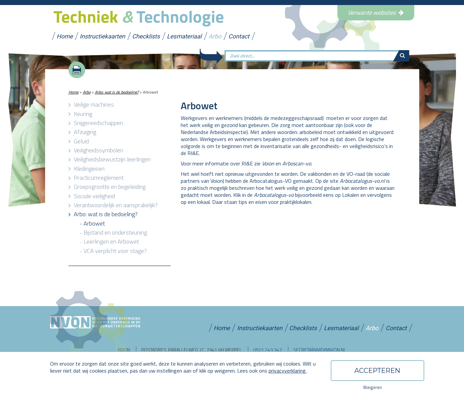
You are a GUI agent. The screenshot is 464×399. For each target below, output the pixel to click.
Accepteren (377, 371)
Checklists (146, 35)
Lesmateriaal (184, 35)
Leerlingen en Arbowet (111, 241)
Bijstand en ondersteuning (115, 232)
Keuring (83, 113)
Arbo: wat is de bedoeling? (117, 92)
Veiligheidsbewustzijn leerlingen (112, 159)
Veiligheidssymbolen (98, 150)
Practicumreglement (99, 177)
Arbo (215, 35)
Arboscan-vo (296, 163)
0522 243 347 (267, 349)
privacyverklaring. (288, 371)
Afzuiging (85, 131)
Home (65, 35)
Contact (239, 35)
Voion (268, 163)
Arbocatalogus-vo (274, 195)
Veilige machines (94, 104)
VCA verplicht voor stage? (115, 250)
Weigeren (372, 387)
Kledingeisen (89, 168)
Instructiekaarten (103, 35)
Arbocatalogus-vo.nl (362, 181)
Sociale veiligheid (94, 196)
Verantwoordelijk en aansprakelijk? (116, 205)
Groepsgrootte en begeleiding (110, 186)
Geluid (81, 141)
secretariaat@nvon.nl (319, 349)
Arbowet (94, 223)
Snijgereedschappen (98, 122)
